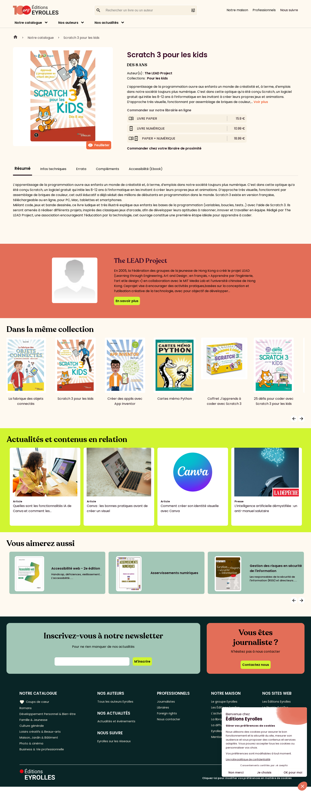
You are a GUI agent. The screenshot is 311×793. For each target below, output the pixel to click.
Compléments (107, 169)
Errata (81, 169)
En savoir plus (127, 301)
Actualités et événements (121, 722)
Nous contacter (172, 721)
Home (15, 38)
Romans (25, 708)
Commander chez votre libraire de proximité (164, 148)
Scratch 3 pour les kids (81, 37)
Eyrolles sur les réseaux (118, 743)
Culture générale (32, 728)
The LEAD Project (158, 73)
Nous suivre (289, 10)
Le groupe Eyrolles (224, 701)
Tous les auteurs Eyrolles (119, 701)
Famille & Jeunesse (34, 721)
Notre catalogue (28, 22)
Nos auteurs (68, 22)
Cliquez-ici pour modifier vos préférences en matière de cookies (247, 784)
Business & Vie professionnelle (43, 755)
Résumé (22, 168)
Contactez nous (255, 664)
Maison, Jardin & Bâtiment (40, 742)
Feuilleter (99, 145)
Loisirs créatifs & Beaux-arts (41, 735)
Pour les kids (157, 78)
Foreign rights (171, 715)
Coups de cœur (35, 701)
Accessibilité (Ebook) (145, 169)
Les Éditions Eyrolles (276, 701)
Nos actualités (106, 22)
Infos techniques (53, 169)
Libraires (166, 708)
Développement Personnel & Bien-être (50, 715)
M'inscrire (142, 661)
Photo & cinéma (32, 748)
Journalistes (169, 701)
